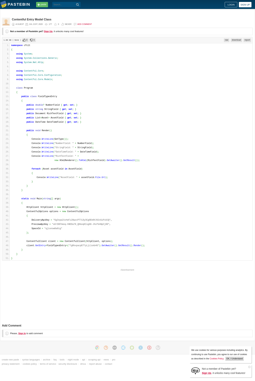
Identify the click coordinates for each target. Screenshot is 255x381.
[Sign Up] (195, 370)
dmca (83, 364)
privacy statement (10, 364)
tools (62, 359)
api (83, 359)
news (106, 359)
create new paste (10, 359)
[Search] (78, 4)
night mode (73, 359)
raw (226, 40)
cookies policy (30, 364)
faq (55, 359)
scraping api (94, 359)
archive (46, 359)
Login (231, 4)
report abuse (95, 364)
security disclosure (67, 364)
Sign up (245, 4)
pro (113, 359)
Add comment (84, 24)
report (247, 40)
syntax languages (31, 359)
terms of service (48, 364)
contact (108, 364)
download (236, 40)
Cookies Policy (216, 358)
